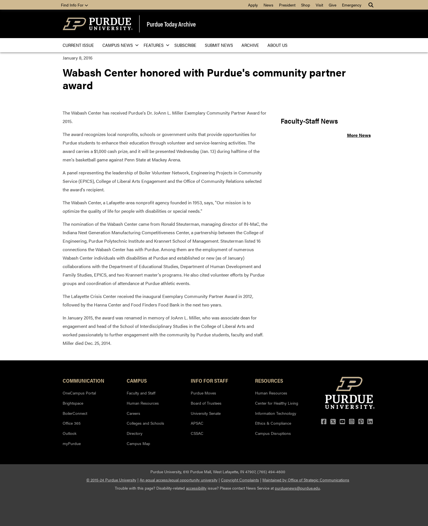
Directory (134, 433)
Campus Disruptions (273, 433)
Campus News (118, 45)
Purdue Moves (203, 393)
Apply (253, 5)
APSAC (197, 423)
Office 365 (72, 423)
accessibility (196, 488)
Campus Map (138, 443)
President (287, 5)
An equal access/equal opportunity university (179, 480)
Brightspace (73, 403)
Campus (137, 380)
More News (359, 135)
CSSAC (197, 433)
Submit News (219, 45)
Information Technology (275, 413)
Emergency (351, 5)
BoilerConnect (75, 413)
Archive (250, 45)
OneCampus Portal (79, 393)
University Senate (206, 413)
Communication (83, 380)
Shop (305, 5)
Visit (319, 5)
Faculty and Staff (141, 393)
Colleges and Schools (145, 423)
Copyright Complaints (240, 480)
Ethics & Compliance (273, 423)
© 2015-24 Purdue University (111, 480)
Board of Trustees (206, 403)
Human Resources (143, 403)
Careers (133, 413)
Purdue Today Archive (171, 24)
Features (155, 45)
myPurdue (72, 443)
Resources (269, 380)
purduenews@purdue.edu (297, 488)
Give (332, 5)
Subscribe (185, 45)
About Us (277, 45)
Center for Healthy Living (276, 403)
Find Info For (74, 5)
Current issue (78, 45)
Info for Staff (209, 380)
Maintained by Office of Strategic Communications (305, 480)
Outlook (69, 433)
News (268, 5)
